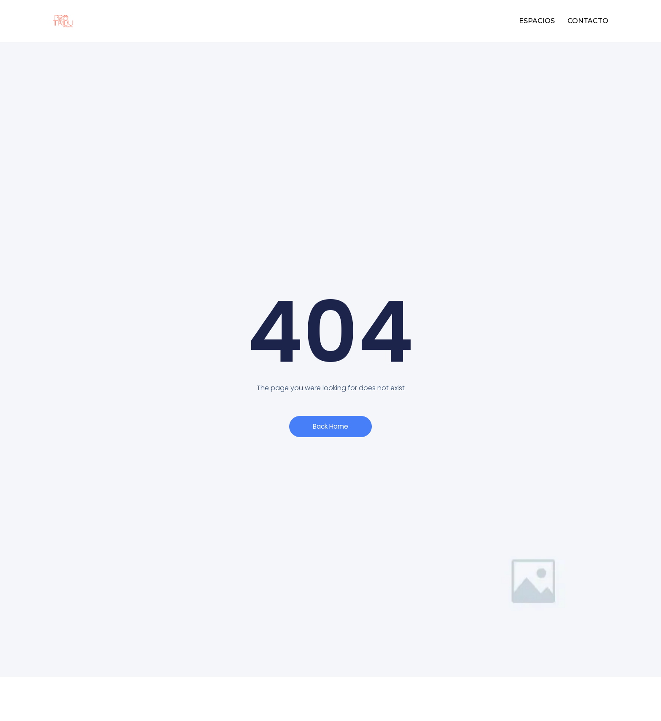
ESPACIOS (537, 21)
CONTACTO (587, 21)
